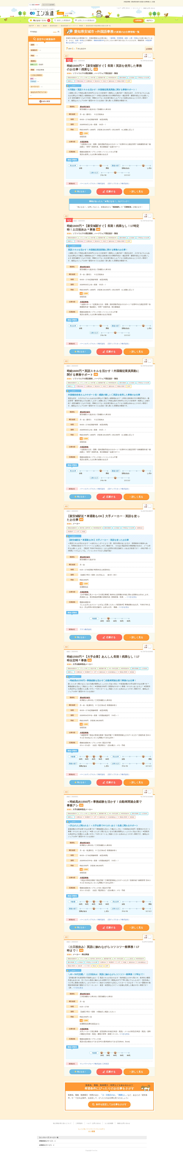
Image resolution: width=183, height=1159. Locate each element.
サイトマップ (136, 8)
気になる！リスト (41, 20)
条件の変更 (46, 101)
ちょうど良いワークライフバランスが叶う (42, 9)
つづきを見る (132, 597)
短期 (76, 40)
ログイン (150, 20)
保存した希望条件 (63, 20)
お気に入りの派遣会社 (86, 20)
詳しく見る (137, 191)
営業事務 (120, 38)
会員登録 (138, 20)
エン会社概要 (109, 1123)
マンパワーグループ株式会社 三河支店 (94, 1064)
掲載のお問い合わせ (149, 8)
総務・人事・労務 (131, 38)
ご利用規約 (79, 1123)
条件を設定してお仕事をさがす (111, 1104)
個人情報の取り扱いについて (62, 1123)
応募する (111, 191)
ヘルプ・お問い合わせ (123, 8)
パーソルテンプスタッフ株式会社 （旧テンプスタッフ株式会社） (105, 183)
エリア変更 (68, 13)
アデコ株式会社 (86, 629)
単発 (81, 40)
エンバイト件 (48, 4)
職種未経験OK (99, 40)
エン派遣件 (34, 4)
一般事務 (112, 38)
